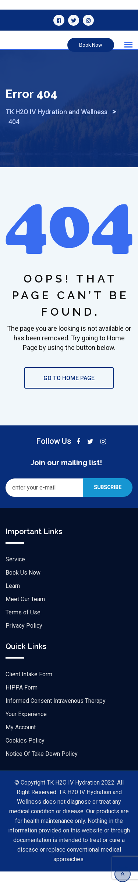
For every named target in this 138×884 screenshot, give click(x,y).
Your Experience (26, 726)
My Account (21, 739)
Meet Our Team (25, 611)
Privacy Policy (24, 638)
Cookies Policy (25, 753)
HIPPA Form (22, 700)
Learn (13, 598)
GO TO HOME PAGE (69, 390)
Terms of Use (23, 624)
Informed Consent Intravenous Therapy (56, 713)
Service (15, 571)
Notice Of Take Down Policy (42, 766)
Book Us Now (23, 585)
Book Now (90, 45)
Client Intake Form (29, 686)
